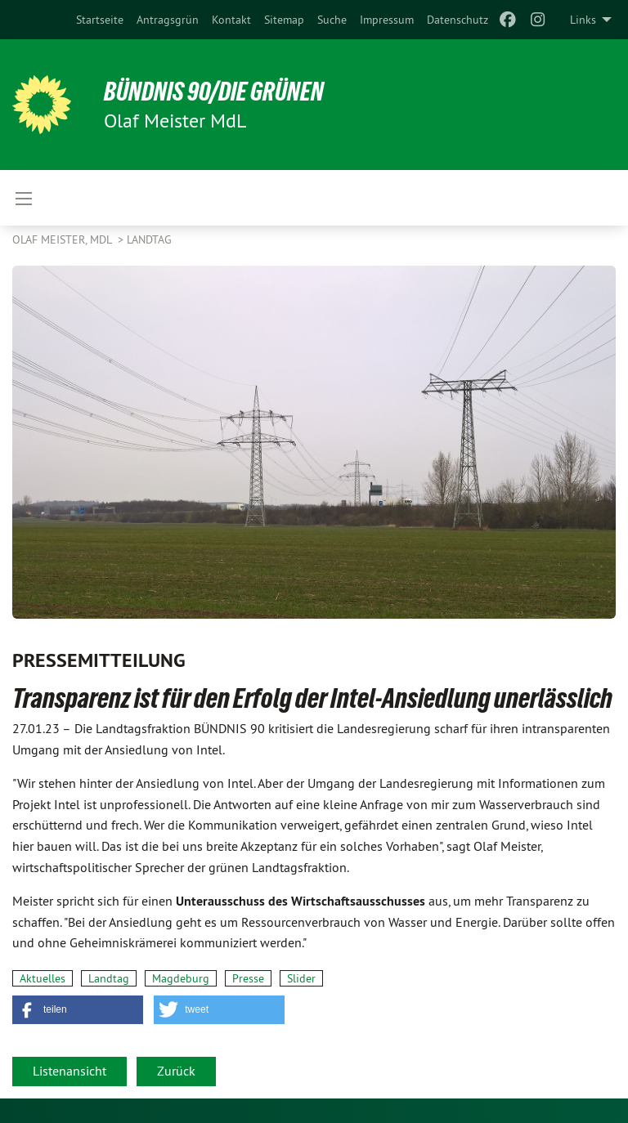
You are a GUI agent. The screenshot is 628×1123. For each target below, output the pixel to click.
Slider (301, 978)
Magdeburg (180, 978)
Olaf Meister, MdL (63, 239)
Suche (332, 19)
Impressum (387, 19)
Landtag (149, 239)
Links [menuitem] (583, 19)
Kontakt (231, 19)
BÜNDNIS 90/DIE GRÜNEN (214, 91)
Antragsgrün (168, 19)
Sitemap (284, 19)
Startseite (99, 19)
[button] (77, 1009)
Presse (248, 978)
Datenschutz (457, 19)
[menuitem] (99, 19)
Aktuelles (42, 978)
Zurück (176, 1071)
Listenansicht (69, 1071)
